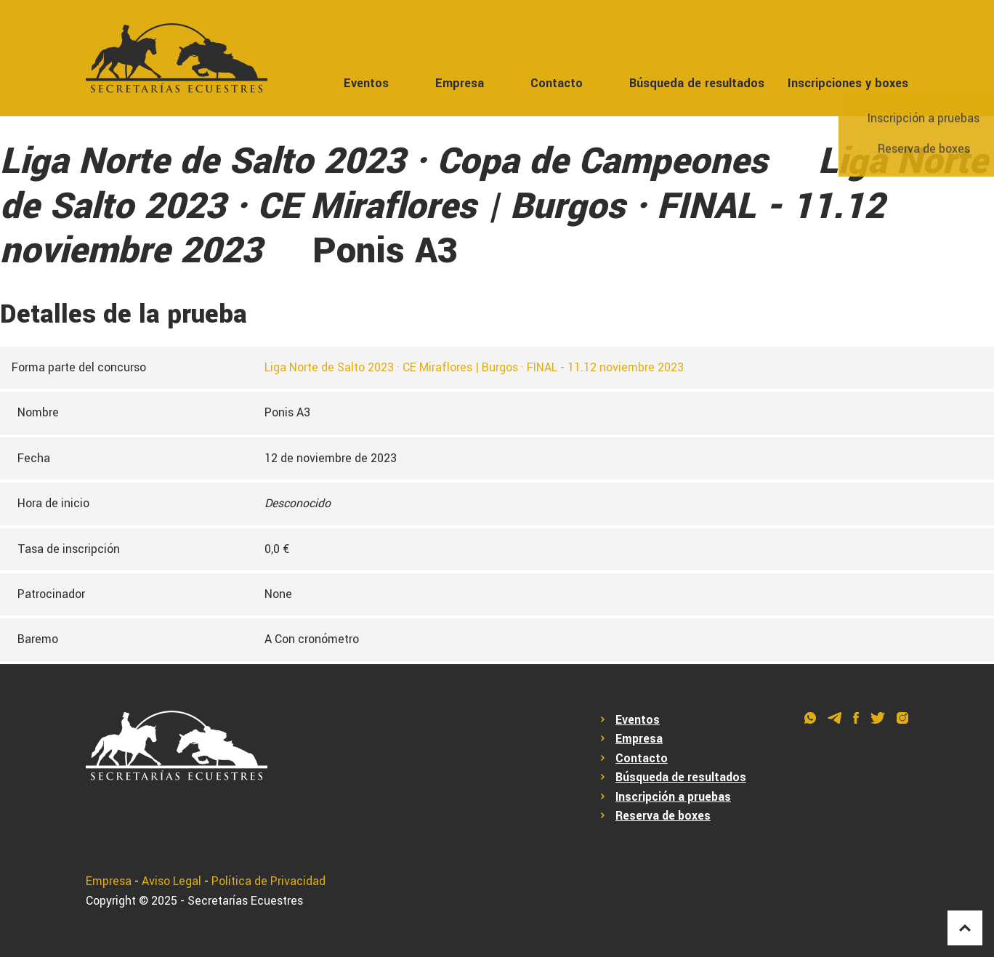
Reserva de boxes (663, 815)
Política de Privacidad (268, 881)
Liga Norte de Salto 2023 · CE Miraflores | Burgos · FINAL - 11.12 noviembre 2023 (474, 367)
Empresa (459, 83)
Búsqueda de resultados (696, 83)
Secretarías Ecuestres (245, 900)
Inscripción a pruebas (673, 796)
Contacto (556, 83)
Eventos (366, 83)
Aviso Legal (171, 881)
